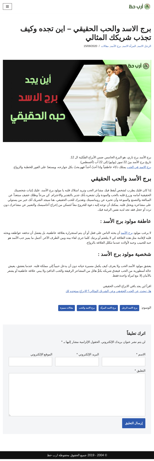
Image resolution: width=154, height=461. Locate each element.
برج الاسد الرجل (129, 309)
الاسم (140, 355)
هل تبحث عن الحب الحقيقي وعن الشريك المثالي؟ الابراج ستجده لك (108, 292)
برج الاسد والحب (87, 309)
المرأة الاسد (129, 46)
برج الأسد (115, 46)
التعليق (140, 372)
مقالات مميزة (66, 309)
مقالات (105, 46)
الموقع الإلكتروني (41, 355)
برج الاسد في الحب (139, 167)
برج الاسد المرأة (108, 309)
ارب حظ (52, 457)
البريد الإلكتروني (88, 355)
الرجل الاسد (144, 46)
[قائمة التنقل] (7, 6)
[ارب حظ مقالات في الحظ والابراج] (139, 6)
